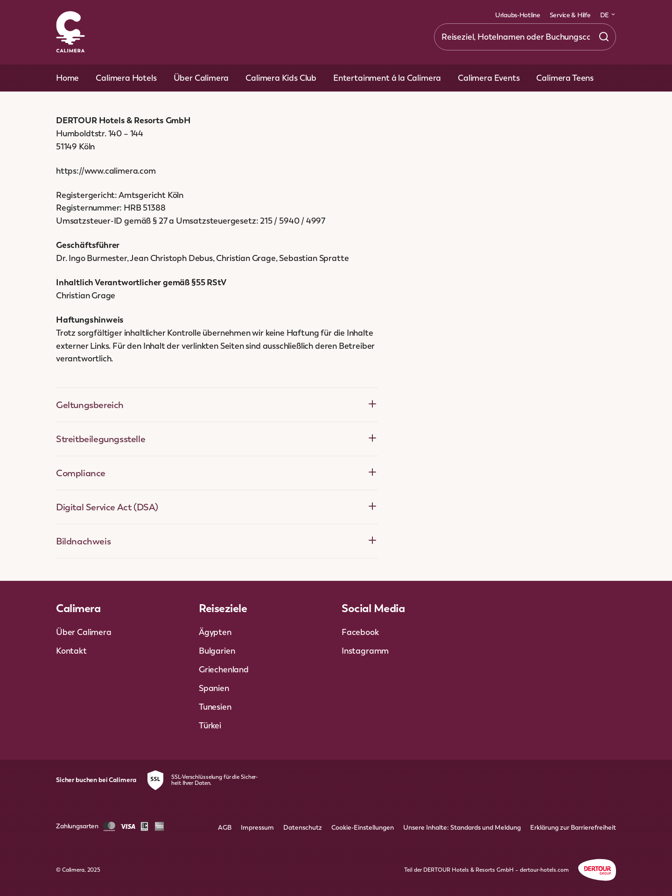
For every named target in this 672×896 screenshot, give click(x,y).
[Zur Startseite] (70, 32)
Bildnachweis (217, 541)
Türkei (210, 725)
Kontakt (71, 650)
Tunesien (215, 706)
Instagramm (365, 650)
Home (67, 77)
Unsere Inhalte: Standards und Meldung (462, 827)
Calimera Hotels (126, 77)
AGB (224, 827)
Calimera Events (488, 77)
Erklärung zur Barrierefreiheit (573, 827)
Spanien (214, 688)
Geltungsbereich (217, 404)
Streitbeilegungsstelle (217, 438)
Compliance (217, 472)
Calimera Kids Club (280, 77)
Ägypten (215, 632)
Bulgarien (217, 650)
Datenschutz (302, 827)
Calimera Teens (564, 77)
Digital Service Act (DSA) (217, 507)
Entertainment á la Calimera (387, 77)
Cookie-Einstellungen (362, 827)
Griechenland (224, 669)
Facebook (360, 632)
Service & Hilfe (570, 15)
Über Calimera (201, 77)
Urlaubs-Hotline (517, 15)
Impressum (257, 827)
